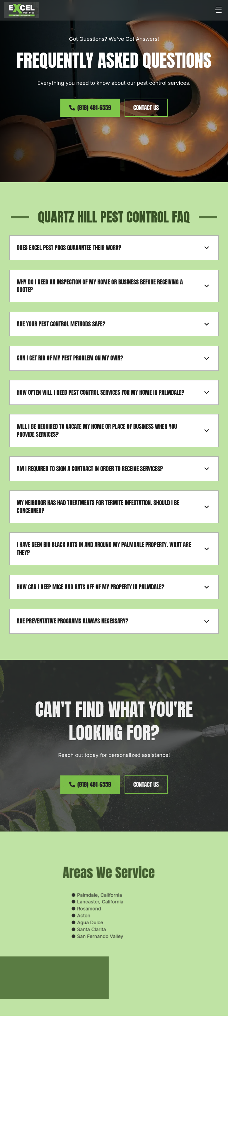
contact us (146, 107)
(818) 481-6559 (90, 107)
